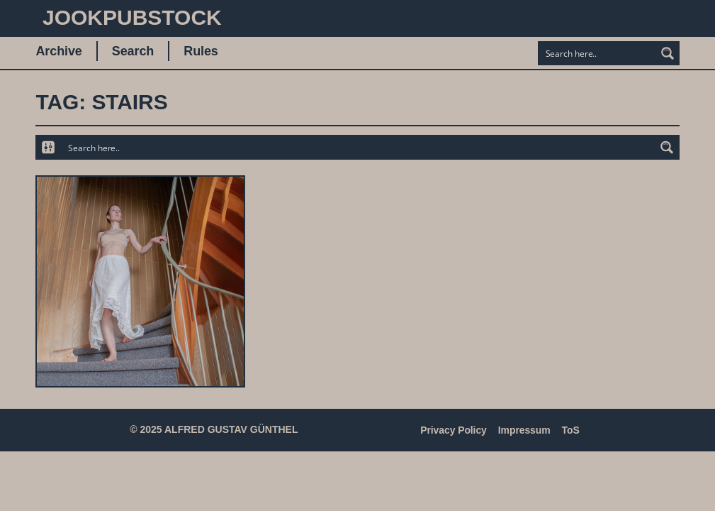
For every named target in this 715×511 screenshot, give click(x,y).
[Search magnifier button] (667, 53)
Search (133, 51)
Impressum (524, 430)
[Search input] (597, 53)
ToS (571, 430)
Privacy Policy (453, 430)
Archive (58, 51)
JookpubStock (132, 17)
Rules (201, 51)
